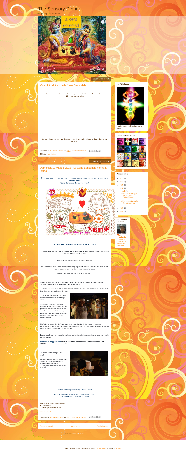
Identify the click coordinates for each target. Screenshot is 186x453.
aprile (123, 191)
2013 (122, 178)
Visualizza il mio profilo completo (121, 244)
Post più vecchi (103, 426)
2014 (122, 182)
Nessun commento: (79, 151)
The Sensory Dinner (59, 8)
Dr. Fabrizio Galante (122, 237)
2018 (122, 188)
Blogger (118, 448)
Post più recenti (46, 426)
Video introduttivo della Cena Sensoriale (63, 85)
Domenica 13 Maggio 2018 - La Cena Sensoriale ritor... (129, 196)
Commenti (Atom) (78, 434)
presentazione (51, 154)
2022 (122, 211)
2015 (122, 185)
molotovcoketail (101, 448)
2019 (122, 208)
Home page (75, 426)
